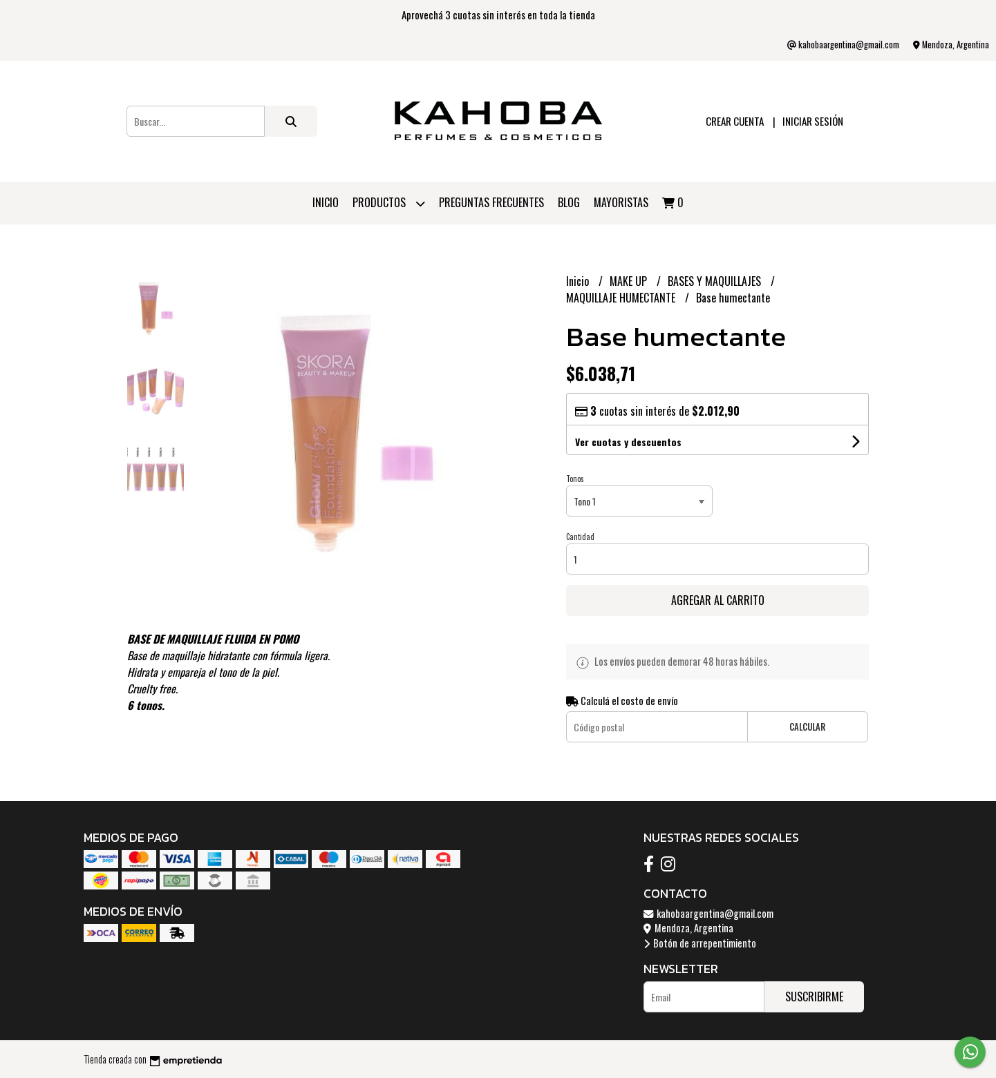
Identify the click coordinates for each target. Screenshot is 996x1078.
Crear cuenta (735, 120)
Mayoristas (621, 202)
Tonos (575, 478)
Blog (569, 202)
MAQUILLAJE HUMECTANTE (622, 297)
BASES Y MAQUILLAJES (716, 281)
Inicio (325, 202)
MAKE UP (630, 281)
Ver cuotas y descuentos (628, 441)
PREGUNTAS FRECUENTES (491, 202)
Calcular (807, 726)
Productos (389, 203)
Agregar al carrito (717, 600)
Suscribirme (814, 996)
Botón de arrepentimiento (699, 943)
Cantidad (580, 536)
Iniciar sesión (812, 120)
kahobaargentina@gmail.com (708, 913)
